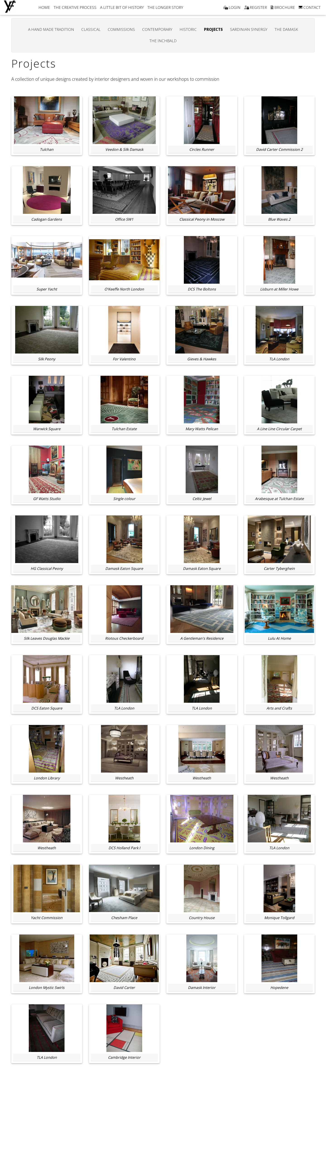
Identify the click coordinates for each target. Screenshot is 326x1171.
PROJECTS (213, 29)
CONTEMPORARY (157, 29)
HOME (44, 7)
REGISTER (255, 7)
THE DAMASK (286, 29)
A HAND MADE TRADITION (51, 29)
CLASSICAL (91, 29)
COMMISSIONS (121, 29)
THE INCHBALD (163, 40)
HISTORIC (188, 29)
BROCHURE (283, 7)
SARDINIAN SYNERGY (248, 29)
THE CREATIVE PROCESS (75, 7)
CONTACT (310, 7)
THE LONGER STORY (165, 7)
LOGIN (231, 7)
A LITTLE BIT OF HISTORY (122, 7)
